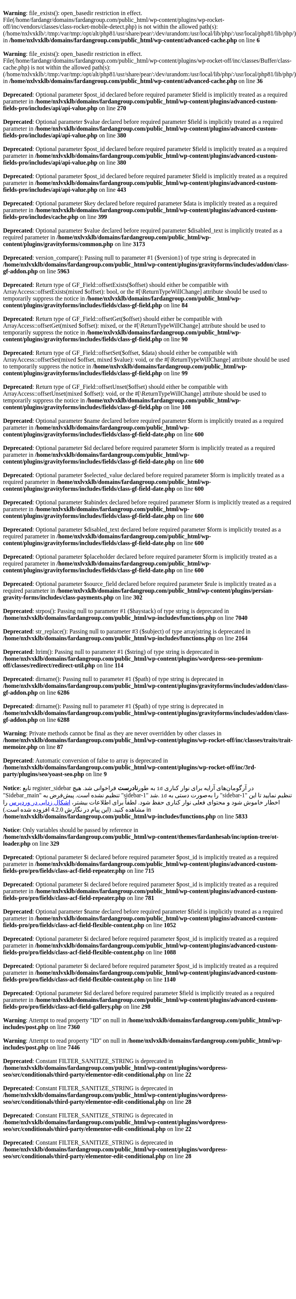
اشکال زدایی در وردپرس (39, 802)
